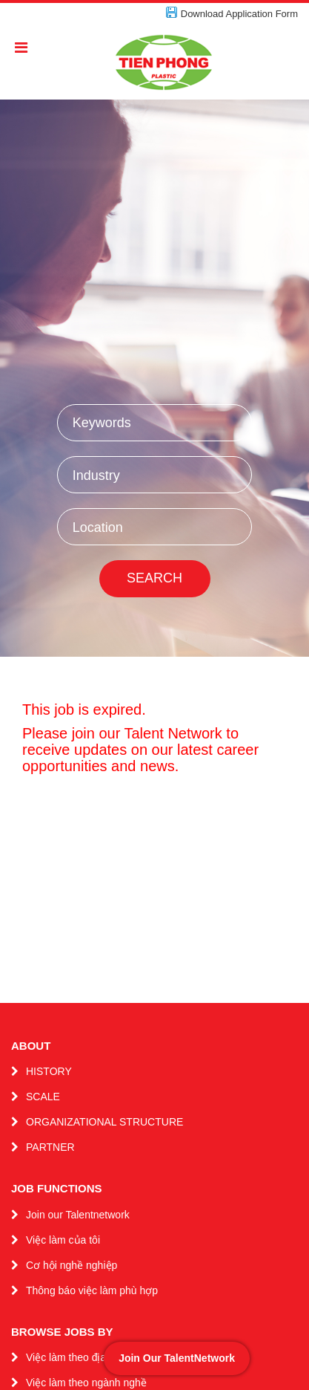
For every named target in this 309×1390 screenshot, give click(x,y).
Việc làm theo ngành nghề (86, 1383)
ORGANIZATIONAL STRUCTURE (104, 1122)
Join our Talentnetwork (78, 1215)
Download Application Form (239, 13)
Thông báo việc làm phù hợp (92, 1290)
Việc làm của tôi (63, 1240)
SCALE (43, 1096)
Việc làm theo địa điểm (79, 1357)
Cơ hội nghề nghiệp (71, 1265)
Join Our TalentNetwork (177, 1358)
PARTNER (50, 1147)
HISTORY (49, 1071)
